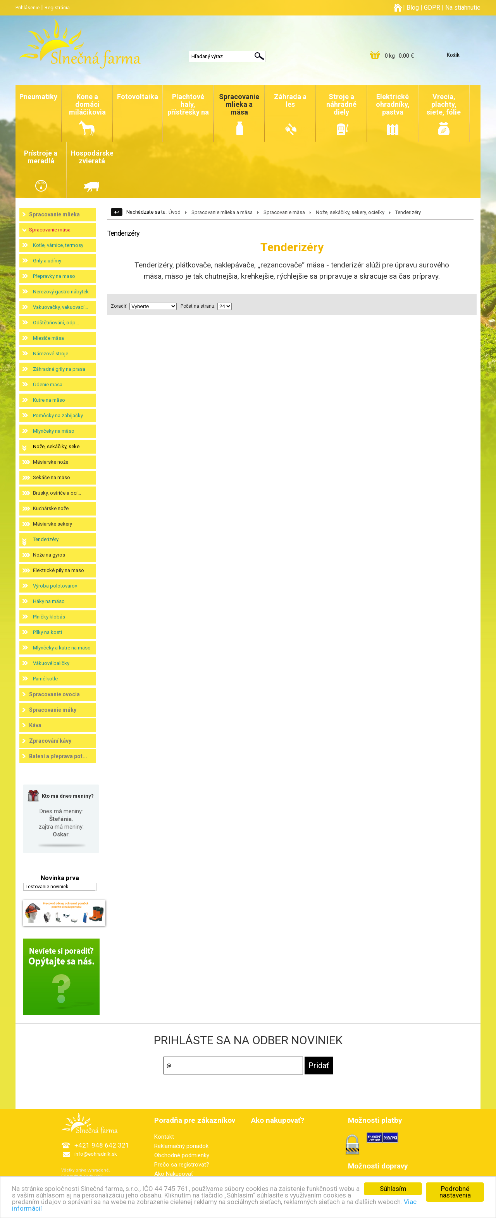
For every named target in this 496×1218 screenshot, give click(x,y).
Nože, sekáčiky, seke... (58, 446)
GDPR (432, 7)
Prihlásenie (28, 7)
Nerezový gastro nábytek (61, 292)
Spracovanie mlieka (54, 214)
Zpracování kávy (50, 741)
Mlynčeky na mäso (53, 431)
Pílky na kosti (47, 632)
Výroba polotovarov (55, 586)
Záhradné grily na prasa (59, 369)
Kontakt (164, 1136)
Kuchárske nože (51, 508)
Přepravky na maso (54, 276)
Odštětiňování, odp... (56, 322)
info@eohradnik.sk (95, 1154)
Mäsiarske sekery (52, 524)
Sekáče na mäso (51, 477)
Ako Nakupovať (173, 1173)
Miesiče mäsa (48, 338)
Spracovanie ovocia (54, 694)
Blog (412, 7)
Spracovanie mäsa (50, 230)
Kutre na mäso (49, 400)
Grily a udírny (47, 261)
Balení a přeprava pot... (58, 756)
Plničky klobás (49, 617)
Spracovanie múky (52, 710)
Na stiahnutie (462, 7)
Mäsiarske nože (50, 462)
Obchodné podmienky (181, 1155)
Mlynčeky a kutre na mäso (62, 648)
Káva (35, 725)
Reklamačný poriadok (181, 1146)
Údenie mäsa (47, 384)
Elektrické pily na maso (58, 570)
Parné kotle (45, 679)
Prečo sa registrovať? (181, 1164)
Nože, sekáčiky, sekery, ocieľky (350, 212)
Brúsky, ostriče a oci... (57, 493)
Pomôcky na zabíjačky (58, 415)
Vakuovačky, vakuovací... (60, 307)
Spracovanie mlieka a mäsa (222, 212)
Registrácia (57, 7)
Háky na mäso (49, 601)
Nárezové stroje (50, 353)
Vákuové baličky (51, 663)
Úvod (175, 212)
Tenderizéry (46, 539)
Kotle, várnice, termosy (58, 245)
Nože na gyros (49, 555)
